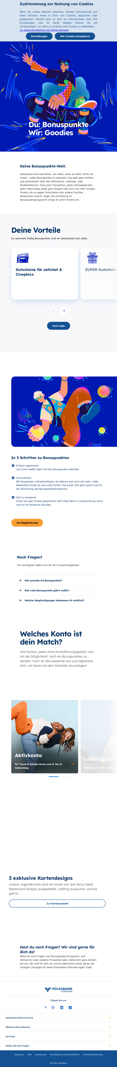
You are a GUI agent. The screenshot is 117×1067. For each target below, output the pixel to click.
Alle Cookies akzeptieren (75, 36)
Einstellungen (39, 36)
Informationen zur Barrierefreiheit (64, 1054)
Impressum (19, 1054)
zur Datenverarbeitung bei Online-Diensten (44, 30)
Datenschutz (40, 1054)
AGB (29, 1054)
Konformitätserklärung (93, 1054)
